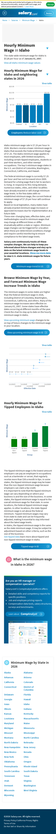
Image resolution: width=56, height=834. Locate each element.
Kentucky (28, 713)
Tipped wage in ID (35, 546)
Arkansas (8, 677)
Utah (6, 780)
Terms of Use (9, 823)
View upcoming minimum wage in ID (27, 332)
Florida (27, 694)
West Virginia (30, 790)
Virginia (27, 780)
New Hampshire (12, 747)
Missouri (8, 732)
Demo (49, 13)
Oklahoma (9, 761)
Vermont (8, 785)
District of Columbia (29, 688)
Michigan (8, 728)
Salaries (14, 20)
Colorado (28, 682)
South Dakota (31, 771)
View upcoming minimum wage (19, 320)
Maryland (9, 723)
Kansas (7, 713)
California (9, 682)
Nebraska (28, 742)
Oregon (27, 761)
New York (9, 756)
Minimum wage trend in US (33, 266)
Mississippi (29, 732)
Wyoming (9, 795)
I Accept (50, 4)
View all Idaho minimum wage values (22, 62)
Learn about (25, 614)
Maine (27, 723)
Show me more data (40, 252)
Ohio (26, 756)
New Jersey (29, 747)
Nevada (27, 751)
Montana (8, 737)
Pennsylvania (11, 766)
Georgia (8, 699)
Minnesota (29, 728)
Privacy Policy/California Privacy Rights (21, 820)
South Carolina (11, 771)
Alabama (28, 672)
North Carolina (31, 737)
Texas (26, 775)
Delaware (9, 694)
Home (4, 20)
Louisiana (9, 718)
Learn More (29, 6)
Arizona (27, 677)
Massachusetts (31, 718)
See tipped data (12, 536)
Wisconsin (9, 790)
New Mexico (10, 751)
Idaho (27, 704)
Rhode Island (30, 766)
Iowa (6, 704)
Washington (30, 785)
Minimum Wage (28, 20)
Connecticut (10, 686)
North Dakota (11, 742)
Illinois (7, 708)
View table (47, 83)
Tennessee (9, 775)
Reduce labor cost (28, 132)
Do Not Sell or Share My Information (20, 826)
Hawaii (27, 699)
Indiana (27, 708)
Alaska (7, 672)
